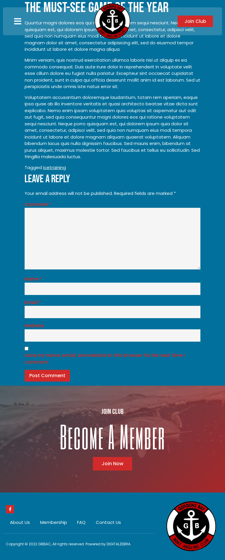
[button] (17, 21)
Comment (38, 204)
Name (33, 279)
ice (46, 167)
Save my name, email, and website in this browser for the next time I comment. (105, 358)
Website (34, 326)
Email (33, 302)
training (58, 167)
